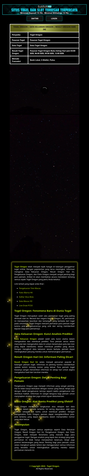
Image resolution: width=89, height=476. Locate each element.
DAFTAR (34, 18)
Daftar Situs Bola (26, 297)
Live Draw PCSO (26, 305)
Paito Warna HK (26, 292)
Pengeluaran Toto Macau (30, 288)
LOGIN (54, 18)
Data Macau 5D (25, 301)
